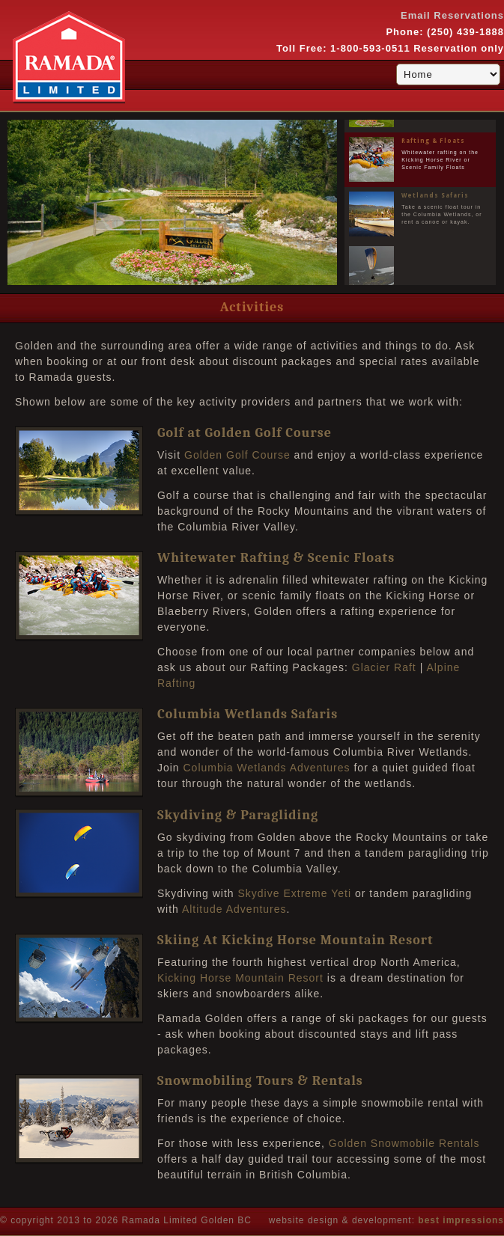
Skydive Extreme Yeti (295, 893)
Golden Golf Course (237, 455)
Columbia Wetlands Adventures (266, 768)
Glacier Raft (384, 667)
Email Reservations (452, 15)
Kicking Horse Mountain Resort (240, 978)
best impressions (461, 1220)
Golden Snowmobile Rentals (404, 1143)
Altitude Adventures (234, 909)
